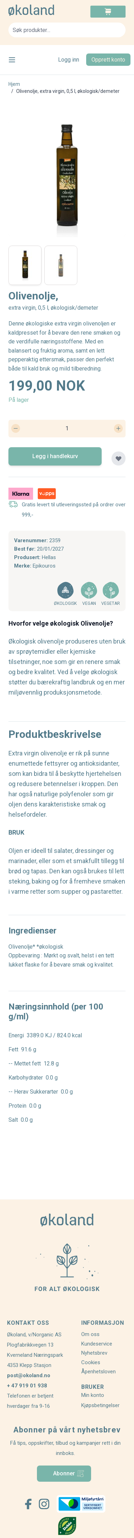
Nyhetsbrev (94, 1353)
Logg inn (68, 59)
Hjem (14, 84)
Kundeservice (96, 1344)
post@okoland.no (28, 1375)
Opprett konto (108, 59)
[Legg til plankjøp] (118, 458)
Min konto (92, 1395)
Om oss (90, 1334)
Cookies (90, 1362)
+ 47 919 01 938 (27, 1385)
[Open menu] (12, 59)
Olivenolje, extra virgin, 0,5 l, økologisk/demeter (68, 91)
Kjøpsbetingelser (100, 1405)
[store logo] (37, 10)
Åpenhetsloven (98, 1371)
